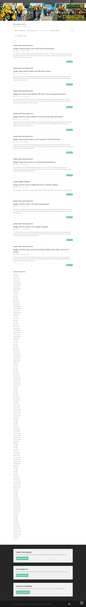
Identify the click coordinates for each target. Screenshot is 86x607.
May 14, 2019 (26, 96)
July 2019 (15, 419)
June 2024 (15, 318)
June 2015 (15, 517)
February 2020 (16, 406)
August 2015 (16, 513)
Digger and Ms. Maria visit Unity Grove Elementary (33, 48)
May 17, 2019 (26, 51)
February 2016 (16, 501)
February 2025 (16, 302)
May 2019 (15, 423)
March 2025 (16, 300)
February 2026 (16, 279)
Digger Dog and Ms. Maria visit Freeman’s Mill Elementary (36, 139)
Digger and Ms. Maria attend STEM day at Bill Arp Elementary (38, 116)
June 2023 (15, 342)
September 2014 (17, 535)
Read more (69, 61)
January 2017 (16, 479)
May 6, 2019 (26, 164)
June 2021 (15, 390)
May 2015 (15, 519)
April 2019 (15, 425)
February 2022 (16, 374)
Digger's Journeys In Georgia (21, 182)
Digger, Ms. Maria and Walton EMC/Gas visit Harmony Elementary (39, 94)
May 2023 (15, 344)
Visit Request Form (20, 36)
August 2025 (16, 290)
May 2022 (15, 368)
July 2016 (15, 491)
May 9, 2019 (26, 142)
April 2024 (15, 322)
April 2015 (15, 521)
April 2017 (15, 473)
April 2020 (15, 402)
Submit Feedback (23, 558)
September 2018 (17, 439)
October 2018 (16, 437)
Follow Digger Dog (24, 591)
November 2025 (17, 285)
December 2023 (17, 330)
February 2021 (16, 398)
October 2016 (16, 485)
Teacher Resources (54, 30)
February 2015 (16, 525)
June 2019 (15, 421)
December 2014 (17, 529)
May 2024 (15, 320)
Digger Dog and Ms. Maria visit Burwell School (32, 71)
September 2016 (17, 487)
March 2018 (16, 451)
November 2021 (17, 380)
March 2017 (16, 475)
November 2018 (17, 435)
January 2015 (16, 527)
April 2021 (15, 394)
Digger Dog (19, 24)
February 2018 (16, 453)
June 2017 (15, 469)
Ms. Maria (17, 51)
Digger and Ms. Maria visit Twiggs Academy (30, 227)
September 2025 (17, 288)
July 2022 (15, 364)
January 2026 (16, 281)
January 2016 (16, 503)
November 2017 (17, 459)
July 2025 (15, 292)
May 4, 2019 (26, 187)
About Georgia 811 (32, 30)
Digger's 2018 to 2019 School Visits (23, 45)
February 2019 (16, 429)
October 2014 (16, 533)
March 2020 (16, 404)
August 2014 (16, 537)
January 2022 (16, 376)
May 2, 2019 (26, 229)
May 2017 (15, 471)
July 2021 (15, 388)
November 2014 (17, 531)
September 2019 (17, 415)
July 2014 (15, 539)
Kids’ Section (43, 30)
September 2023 (17, 336)
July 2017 (15, 467)
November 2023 (17, 332)
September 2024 (17, 312)
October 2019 (16, 413)
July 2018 (15, 443)
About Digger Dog (20, 30)
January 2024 (16, 328)
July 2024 (15, 316)
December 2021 (17, 378)
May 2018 (15, 447)
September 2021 (17, 384)
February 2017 (16, 477)
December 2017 (17, 457)
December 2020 (17, 400)
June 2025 (15, 294)
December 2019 (17, 410)
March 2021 (16, 396)
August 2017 (16, 465)
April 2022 (15, 370)
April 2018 (15, 449)
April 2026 (15, 275)
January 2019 (16, 431)
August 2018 (16, 441)
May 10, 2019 (26, 119)
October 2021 (16, 382)
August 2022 (16, 362)
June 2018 (15, 445)
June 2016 (15, 493)
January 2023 (16, 352)
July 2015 (15, 515)
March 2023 (16, 348)
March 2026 (16, 277)
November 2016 (17, 483)
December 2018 (17, 433)
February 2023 (16, 350)
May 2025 (15, 296)
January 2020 (16, 408)
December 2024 (17, 306)
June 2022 (15, 366)
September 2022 (17, 360)
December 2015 (17, 505)
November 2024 (17, 308)
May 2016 (15, 495)
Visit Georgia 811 (23, 575)
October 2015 (16, 509)
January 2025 (16, 304)
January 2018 (16, 455)
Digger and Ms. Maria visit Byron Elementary (31, 204)
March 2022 (16, 372)
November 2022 (17, 356)
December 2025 (17, 283)
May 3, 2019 (26, 206)
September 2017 (17, 463)
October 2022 (16, 358)
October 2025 (16, 286)
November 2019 (17, 412)
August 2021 (16, 386)
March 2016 (16, 499)
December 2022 (17, 354)
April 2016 (15, 497)
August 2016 (16, 489)
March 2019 (16, 427)
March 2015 (16, 523)
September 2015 (17, 511)
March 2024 (16, 324)
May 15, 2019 (26, 73)
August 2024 (16, 314)
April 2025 (15, 298)
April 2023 (15, 346)
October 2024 (16, 310)
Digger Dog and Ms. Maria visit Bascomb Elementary (34, 162)
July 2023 (15, 340)
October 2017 (16, 461)
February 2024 (16, 326)
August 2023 (16, 338)
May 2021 (15, 392)
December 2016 (17, 481)
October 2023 (16, 334)
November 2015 (17, 507)
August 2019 (16, 417)
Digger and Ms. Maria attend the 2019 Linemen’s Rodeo (35, 185)
